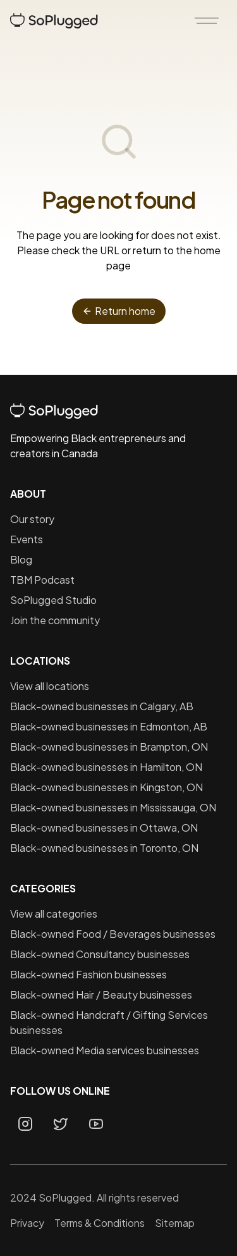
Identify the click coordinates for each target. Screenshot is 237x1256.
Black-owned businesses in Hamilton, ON (106, 766)
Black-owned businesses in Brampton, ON (109, 746)
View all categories (53, 913)
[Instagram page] (25, 1124)
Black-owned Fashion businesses (88, 974)
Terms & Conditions (99, 1222)
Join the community (55, 620)
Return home (118, 310)
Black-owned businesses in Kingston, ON (106, 787)
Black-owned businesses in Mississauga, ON (113, 807)
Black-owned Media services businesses (104, 1050)
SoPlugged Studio (53, 599)
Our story (32, 519)
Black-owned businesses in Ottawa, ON (104, 827)
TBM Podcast (42, 579)
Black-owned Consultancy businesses (100, 954)
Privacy (27, 1222)
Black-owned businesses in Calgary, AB (101, 706)
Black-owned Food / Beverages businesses (113, 933)
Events (26, 539)
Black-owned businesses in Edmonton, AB (108, 726)
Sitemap (175, 1222)
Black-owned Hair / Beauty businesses (101, 994)
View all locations (49, 686)
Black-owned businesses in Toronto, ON (104, 847)
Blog (21, 559)
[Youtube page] (96, 1124)
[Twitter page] (61, 1124)
